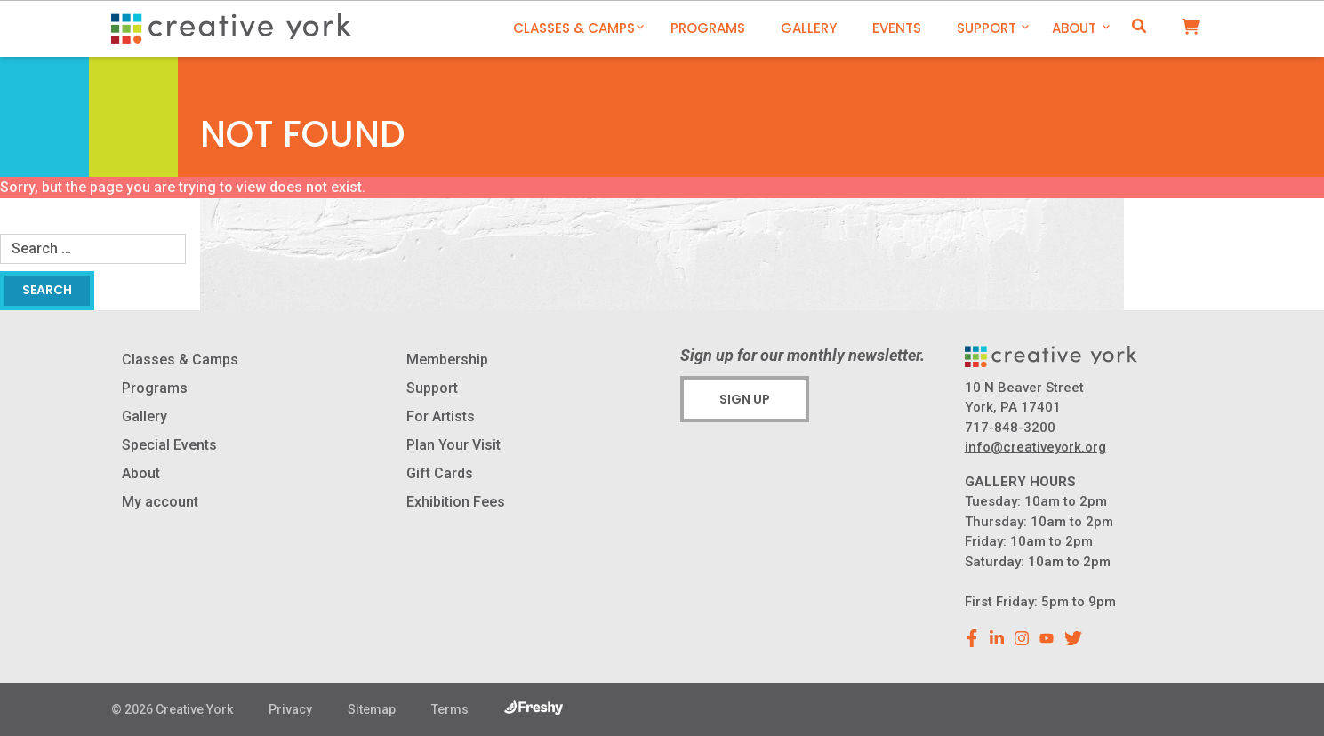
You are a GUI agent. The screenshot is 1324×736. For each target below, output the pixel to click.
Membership (447, 359)
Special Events (169, 444)
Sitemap (372, 709)
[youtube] (1046, 638)
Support (986, 28)
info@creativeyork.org (1035, 447)
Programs (707, 28)
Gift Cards (439, 473)
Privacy (290, 709)
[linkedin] (997, 638)
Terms (450, 709)
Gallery (809, 28)
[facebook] (972, 638)
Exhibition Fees (455, 501)
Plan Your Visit (453, 444)
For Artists (440, 416)
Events (896, 28)
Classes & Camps (574, 28)
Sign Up (744, 399)
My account (160, 501)
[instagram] (1022, 638)
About (1074, 28)
